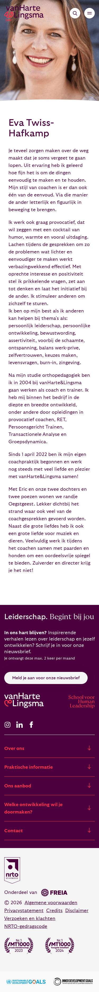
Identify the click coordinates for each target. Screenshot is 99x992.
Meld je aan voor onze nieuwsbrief (46, 678)
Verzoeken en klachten (29, 918)
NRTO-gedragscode (25, 926)
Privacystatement (24, 910)
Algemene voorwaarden (51, 902)
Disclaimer (76, 910)
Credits (54, 910)
